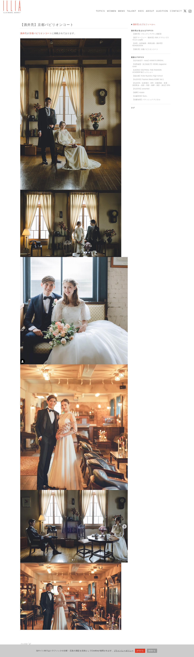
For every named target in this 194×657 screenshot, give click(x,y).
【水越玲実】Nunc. (139, 96)
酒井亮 (23, 33)
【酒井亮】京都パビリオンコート (145, 49)
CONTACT (175, 11)
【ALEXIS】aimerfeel (140, 89)
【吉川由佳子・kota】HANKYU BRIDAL (148, 60)
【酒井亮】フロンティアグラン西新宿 (147, 34)
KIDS (141, 11)
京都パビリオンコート (40, 33)
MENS (121, 11)
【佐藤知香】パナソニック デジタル (146, 100)
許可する (140, 651)
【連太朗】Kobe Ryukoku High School (147, 76)
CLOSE (26, 644)
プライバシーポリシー (124, 651)
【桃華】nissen (138, 92)
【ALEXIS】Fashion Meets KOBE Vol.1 (148, 79)
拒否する (151, 651)
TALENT (131, 11)
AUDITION (162, 11)
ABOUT (150, 11)
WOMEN (111, 11)
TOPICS (100, 11)
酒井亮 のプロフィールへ (144, 24)
